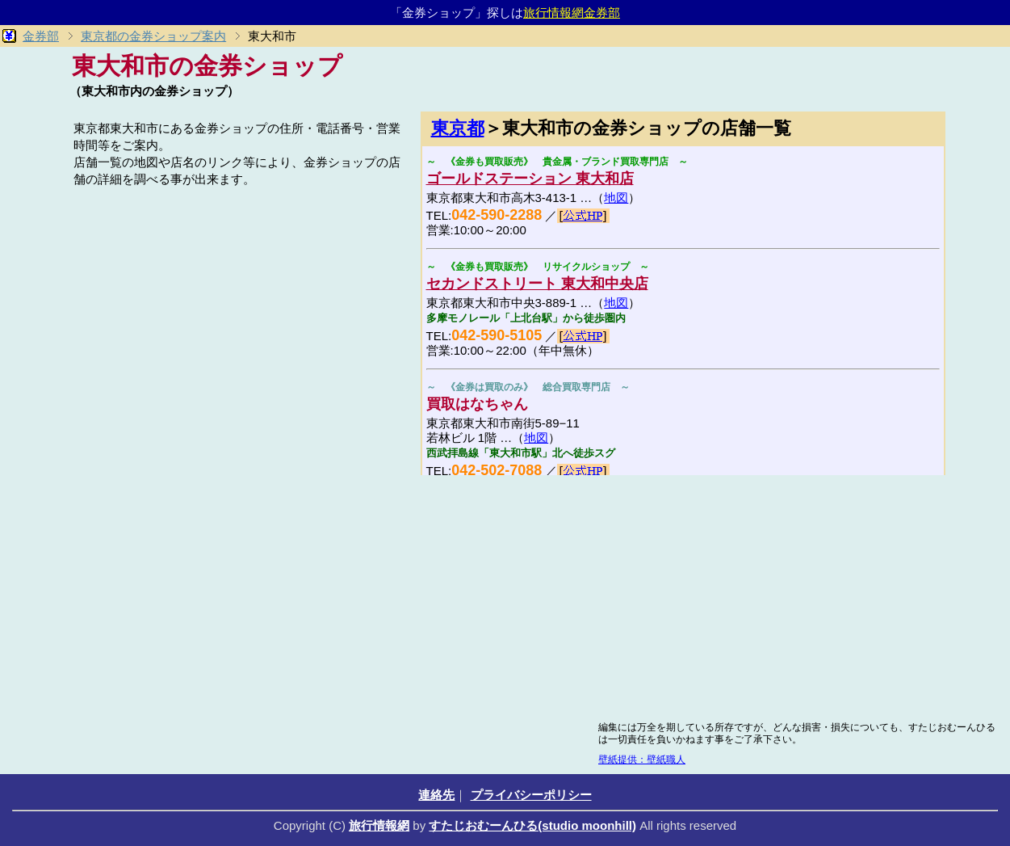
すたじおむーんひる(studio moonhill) (532, 825)
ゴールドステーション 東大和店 (530, 178)
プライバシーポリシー (531, 795)
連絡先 (436, 795)
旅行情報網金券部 (571, 12)
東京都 (457, 128)
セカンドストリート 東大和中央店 (537, 284)
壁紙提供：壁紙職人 (641, 759)
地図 (616, 197)
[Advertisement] (239, 305)
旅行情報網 (379, 825)
